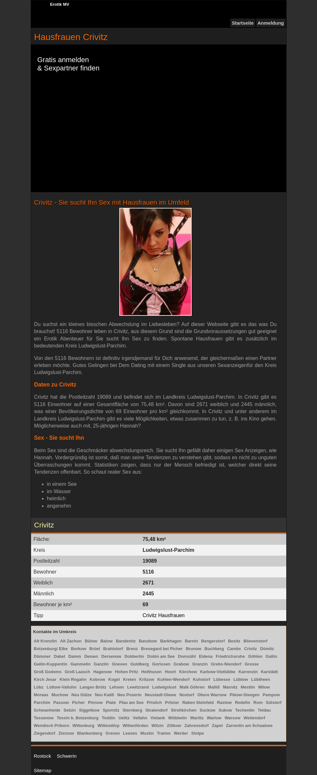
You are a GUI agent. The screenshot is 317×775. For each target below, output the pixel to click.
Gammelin (80, 664)
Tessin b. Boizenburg (78, 717)
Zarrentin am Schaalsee (249, 725)
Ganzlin (101, 664)
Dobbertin (134, 656)
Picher (78, 702)
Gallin (271, 656)
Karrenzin (248, 671)
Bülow (91, 641)
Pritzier (172, 702)
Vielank (157, 717)
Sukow (225, 710)
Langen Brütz (93, 687)
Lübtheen (260, 679)
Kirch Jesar (45, 679)
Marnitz (230, 687)
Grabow (181, 664)
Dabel (59, 656)
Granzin (200, 664)
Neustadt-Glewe (160, 694)
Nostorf (186, 694)
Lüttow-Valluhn (61, 687)
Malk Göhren (192, 687)
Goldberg (140, 664)
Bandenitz (126, 641)
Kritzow (146, 679)
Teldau (264, 710)
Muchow (60, 694)
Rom (258, 702)
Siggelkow (89, 710)
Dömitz (267, 648)
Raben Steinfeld (198, 702)
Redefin (242, 702)
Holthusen (151, 671)
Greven (113, 733)
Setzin (70, 710)
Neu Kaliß (104, 694)
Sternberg (132, 710)
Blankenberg (89, 733)
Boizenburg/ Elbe (51, 648)
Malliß (214, 687)
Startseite (243, 23)
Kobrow (97, 679)
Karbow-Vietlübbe (217, 671)
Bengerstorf (213, 641)
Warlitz (196, 717)
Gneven (119, 664)
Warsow (232, 717)
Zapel (217, 725)
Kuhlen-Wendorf (173, 679)
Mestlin (248, 687)
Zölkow (174, 725)
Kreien (129, 679)
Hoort (170, 671)
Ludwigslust (164, 687)
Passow (61, 702)
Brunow (193, 648)
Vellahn (140, 717)
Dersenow (111, 656)
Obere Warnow (211, 694)
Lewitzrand (138, 687)
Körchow (188, 671)
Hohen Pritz (126, 671)
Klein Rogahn (72, 679)
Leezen (130, 733)
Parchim (42, 702)
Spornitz (111, 710)
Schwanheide (47, 710)
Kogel (114, 679)
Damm (74, 656)
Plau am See (131, 702)
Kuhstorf (201, 679)
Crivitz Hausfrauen (164, 615)
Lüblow (241, 679)
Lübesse (221, 679)
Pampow (271, 694)
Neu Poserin (129, 694)
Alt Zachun (71, 641)
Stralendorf (157, 710)
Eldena (206, 656)
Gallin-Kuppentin (50, 664)
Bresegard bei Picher (162, 648)
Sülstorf (273, 702)
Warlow (214, 717)
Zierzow (66, 733)
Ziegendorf (44, 733)
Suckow (207, 710)
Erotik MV (59, 4)
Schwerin (67, 756)
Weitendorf (254, 717)
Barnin (191, 641)
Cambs (234, 648)
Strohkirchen (183, 710)
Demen (91, 656)
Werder (181, 733)
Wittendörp (108, 725)
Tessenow (44, 717)
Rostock (42, 756)
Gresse (252, 664)
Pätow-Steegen (244, 694)
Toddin (108, 717)
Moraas (41, 694)
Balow (106, 641)
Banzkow (148, 641)
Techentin (244, 710)
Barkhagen (171, 641)
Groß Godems (48, 671)
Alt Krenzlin (45, 641)
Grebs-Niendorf (226, 664)
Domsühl (187, 656)
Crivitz (250, 648)
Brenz (132, 648)
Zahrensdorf (196, 725)
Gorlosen (161, 664)
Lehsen (116, 687)
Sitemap (43, 770)
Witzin (158, 725)
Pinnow (95, 702)
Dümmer (42, 656)
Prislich (154, 702)
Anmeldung (271, 23)
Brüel (94, 648)
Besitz (234, 641)
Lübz (39, 687)
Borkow (78, 648)
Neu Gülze (81, 694)
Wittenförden (135, 725)
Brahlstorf (113, 648)
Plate (111, 702)
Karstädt (269, 671)
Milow (264, 687)
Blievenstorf (255, 641)
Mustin (147, 733)
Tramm (164, 733)
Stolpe (197, 733)
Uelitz (124, 717)
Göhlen (255, 656)
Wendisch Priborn (51, 725)
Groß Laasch (77, 671)
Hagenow (102, 671)
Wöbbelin (177, 717)
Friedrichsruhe (230, 656)
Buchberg (214, 648)
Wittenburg (83, 725)
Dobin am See (161, 656)
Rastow (224, 702)
